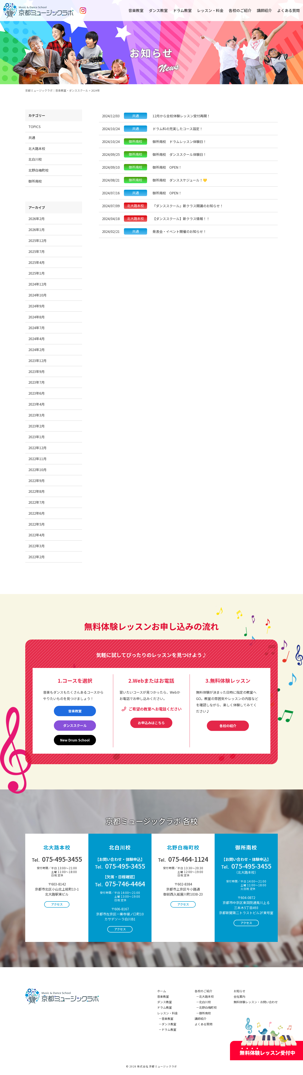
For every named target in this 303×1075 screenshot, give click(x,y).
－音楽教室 (165, 1018)
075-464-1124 (183, 859)
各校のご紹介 (240, 10)
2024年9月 (36, 305)
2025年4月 (36, 262)
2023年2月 (36, 426)
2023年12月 (37, 360)
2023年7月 (36, 382)
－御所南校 (203, 1013)
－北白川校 (203, 1002)
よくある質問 (288, 10)
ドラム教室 (182, 10)
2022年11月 (37, 458)
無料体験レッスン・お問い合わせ (256, 1002)
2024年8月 (36, 316)
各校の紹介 (227, 725)
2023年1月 (36, 436)
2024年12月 (37, 284)
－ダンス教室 (166, 1024)
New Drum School (75, 739)
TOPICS (34, 126)
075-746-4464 (120, 883)
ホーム (161, 991)
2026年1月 (36, 229)
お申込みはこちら (151, 722)
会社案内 (239, 996)
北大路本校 (36, 148)
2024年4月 (36, 338)
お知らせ (239, 991)
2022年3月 (36, 545)
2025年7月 (36, 251)
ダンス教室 (158, 10)
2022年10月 (37, 469)
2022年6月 (36, 513)
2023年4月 (36, 404)
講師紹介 (264, 10)
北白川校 (35, 159)
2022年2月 (36, 556)
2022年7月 (36, 502)
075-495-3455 (57, 859)
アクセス (57, 904)
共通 (31, 137)
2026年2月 (36, 218)
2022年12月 (37, 447)
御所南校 (35, 181)
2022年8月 (36, 491)
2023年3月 (36, 415)
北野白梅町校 (38, 170)
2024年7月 (36, 327)
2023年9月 (36, 371)
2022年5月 (36, 524)
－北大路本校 (204, 996)
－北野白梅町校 (206, 1007)
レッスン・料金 (210, 10)
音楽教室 (136, 10)
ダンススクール (75, 725)
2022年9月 (36, 480)
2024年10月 (37, 295)
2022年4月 (36, 534)
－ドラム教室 (166, 1029)
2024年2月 (36, 349)
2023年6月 (36, 393)
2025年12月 (37, 240)
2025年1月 (36, 273)
